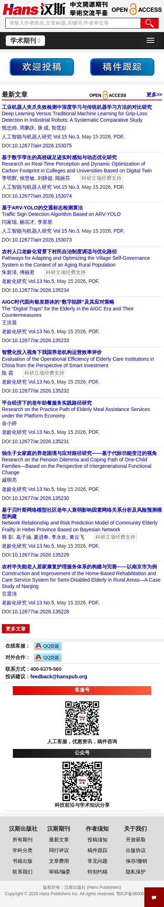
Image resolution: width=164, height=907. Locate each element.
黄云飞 (76, 537)
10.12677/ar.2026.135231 (40, 441)
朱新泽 (9, 272)
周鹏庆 (27, 128)
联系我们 (23, 872)
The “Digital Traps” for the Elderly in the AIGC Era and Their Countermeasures (68, 308)
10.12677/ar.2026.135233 (40, 340)
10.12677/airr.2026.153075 (42, 145)
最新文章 (59, 839)
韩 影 (7, 537)
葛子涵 (23, 537)
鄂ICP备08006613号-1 (137, 893)
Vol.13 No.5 (41, 281)
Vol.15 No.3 (66, 137)
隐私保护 (136, 872)
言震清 (9, 594)
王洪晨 (9, 322)
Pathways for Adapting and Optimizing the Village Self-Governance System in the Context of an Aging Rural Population (76, 258)
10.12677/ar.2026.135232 (40, 391)
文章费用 (59, 861)
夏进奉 (41, 537)
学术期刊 (25, 40)
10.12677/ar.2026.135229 (40, 555)
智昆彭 (58, 128)
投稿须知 (98, 839)
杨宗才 (27, 222)
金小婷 (9, 423)
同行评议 (59, 850)
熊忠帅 (9, 128)
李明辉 (9, 178)
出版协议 (136, 850)
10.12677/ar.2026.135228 (40, 611)
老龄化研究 (14, 281)
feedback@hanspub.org (58, 676)
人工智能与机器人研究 (27, 137)
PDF (118, 137)
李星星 (45, 222)
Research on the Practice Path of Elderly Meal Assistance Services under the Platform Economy (76, 409)
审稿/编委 (59, 872)
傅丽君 (27, 272)
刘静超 (45, 178)
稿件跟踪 (98, 850)
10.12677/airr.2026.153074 (42, 196)
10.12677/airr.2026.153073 (42, 240)
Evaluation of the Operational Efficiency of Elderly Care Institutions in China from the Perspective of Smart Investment (78, 358)
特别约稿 (98, 872)
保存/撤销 (136, 861)
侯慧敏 (27, 178)
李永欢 (58, 537)
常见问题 (98, 861)
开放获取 (136, 839)
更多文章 (16, 629)
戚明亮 (9, 480)
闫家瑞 (9, 222)
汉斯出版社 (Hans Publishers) (92, 887)
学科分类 (23, 850)
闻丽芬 (62, 178)
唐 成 (43, 128)
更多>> (154, 94)
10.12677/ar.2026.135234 (40, 290)
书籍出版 (23, 861)
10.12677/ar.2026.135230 (40, 498)
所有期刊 (23, 839)
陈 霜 (7, 373)
